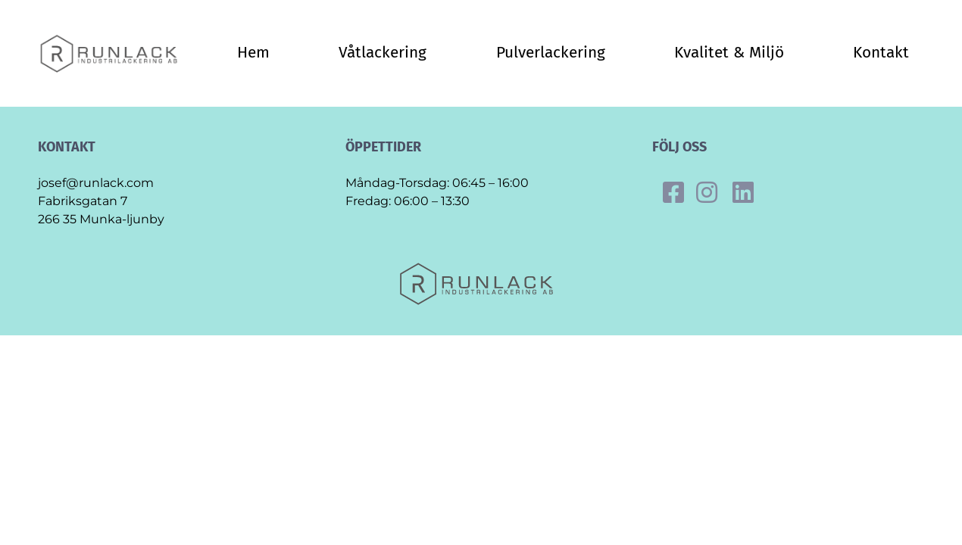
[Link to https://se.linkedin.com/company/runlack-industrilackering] (743, 192)
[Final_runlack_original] (112, 39)
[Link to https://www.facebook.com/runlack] (673, 192)
